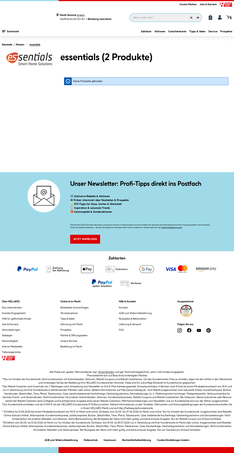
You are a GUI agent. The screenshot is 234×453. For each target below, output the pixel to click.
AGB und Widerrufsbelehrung (135, 313)
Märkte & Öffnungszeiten (74, 335)
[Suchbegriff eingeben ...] (165, 17)
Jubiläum (146, 33)
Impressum (110, 439)
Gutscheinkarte (177, 33)
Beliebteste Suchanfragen (74, 308)
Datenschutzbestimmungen (172, 227)
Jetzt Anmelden (85, 239)
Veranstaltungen (11, 330)
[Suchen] (197, 17)
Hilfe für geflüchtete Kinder (16, 319)
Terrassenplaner (69, 313)
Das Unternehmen (12, 308)
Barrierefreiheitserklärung (136, 439)
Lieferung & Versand (130, 324)
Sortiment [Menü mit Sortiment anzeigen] (10, 32)
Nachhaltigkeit (10, 341)
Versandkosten (106, 372)
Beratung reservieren (99, 19)
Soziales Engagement (14, 313)
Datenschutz (91, 439)
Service (212, 33)
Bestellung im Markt (71, 347)
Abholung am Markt (71, 324)
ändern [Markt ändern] (81, 15)
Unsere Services (68, 341)
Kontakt (123, 308)
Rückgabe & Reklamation (133, 319)
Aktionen (160, 33)
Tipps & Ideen (197, 33)
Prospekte (226, 33)
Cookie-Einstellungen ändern (173, 439)
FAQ (121, 330)
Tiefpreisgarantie (11, 352)
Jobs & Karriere (208, 4)
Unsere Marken (188, 4)
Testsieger (7, 335)
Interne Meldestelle (12, 347)
